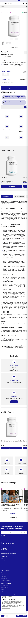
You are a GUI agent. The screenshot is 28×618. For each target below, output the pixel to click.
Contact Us (14, 401)
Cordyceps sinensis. (22, 303)
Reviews (2, 562)
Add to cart (12, 186)
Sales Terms (3, 576)
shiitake (11, 307)
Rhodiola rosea (11, 250)
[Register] (23, 533)
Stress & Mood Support (5, 12)
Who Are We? (4, 558)
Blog (2, 591)
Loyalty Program (4, 585)
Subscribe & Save (4, 587)
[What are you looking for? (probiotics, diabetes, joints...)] (14, 6)
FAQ (2, 574)
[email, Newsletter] (14, 532)
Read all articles (14, 517)
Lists (12, 489)
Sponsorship (3, 589)
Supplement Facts (19, 196)
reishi (7, 308)
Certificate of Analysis (14, 47)
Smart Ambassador (5, 565)
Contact (2, 572)
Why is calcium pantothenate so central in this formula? (13, 102)
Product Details (7, 196)
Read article (12, 513)
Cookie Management (5, 580)
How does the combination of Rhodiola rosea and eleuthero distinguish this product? (14, 97)
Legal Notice (3, 567)
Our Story (3, 560)
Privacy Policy (4, 578)
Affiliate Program (4, 564)
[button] (16, 39)
